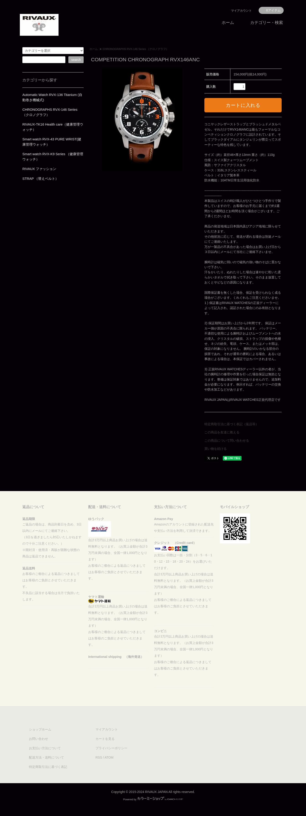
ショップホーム (40, 729)
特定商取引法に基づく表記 (48, 767)
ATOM (109, 757)
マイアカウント (241, 10)
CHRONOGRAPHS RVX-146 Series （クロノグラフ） (136, 49)
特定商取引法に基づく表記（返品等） (231, 424)
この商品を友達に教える (221, 432)
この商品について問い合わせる (226, 440)
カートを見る (105, 739)
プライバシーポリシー (111, 748)
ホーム (228, 22)
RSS (98, 757)
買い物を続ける (215, 448)
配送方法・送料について (46, 757)
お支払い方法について (45, 748)
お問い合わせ (38, 739)
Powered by (153, 799)
